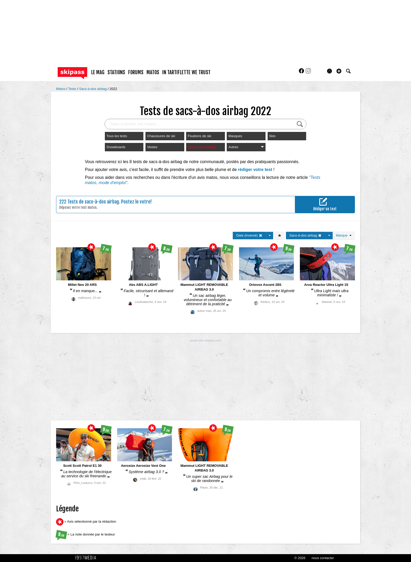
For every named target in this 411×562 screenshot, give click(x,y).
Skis (272, 136)
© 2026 (299, 558)
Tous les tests (116, 136)
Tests (72, 89)
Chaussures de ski (161, 136)
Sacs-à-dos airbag (93, 89)
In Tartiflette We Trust (186, 72)
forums (135, 72)
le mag (97, 72)
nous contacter (323, 558)
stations (116, 72)
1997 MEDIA (87, 557)
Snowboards (115, 147)
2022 (113, 89)
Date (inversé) (249, 235)
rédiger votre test (255, 169)
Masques (235, 136)
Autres (246, 147)
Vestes (152, 147)
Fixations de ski (199, 136)
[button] (339, 71)
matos (153, 72)
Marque (343, 235)
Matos (61, 89)
